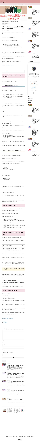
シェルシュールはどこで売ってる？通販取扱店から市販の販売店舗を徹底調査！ (19, 403)
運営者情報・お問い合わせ (9, 435)
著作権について (21, 435)
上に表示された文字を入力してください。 (8, 352)
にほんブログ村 (34, 100)
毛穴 (6, 322)
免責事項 (25, 435)
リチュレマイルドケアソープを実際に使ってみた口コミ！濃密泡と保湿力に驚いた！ (19, 391)
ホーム (16, 4)
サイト (3, 347)
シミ (3, 322)
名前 (3, 340)
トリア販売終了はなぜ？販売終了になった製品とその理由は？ (19, 414)
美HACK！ (2, 2)
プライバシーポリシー (15, 435)
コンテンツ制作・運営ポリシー (30, 435)
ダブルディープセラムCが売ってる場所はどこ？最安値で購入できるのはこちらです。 (19, 379)
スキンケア (23, 4)
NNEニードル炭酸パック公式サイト (7, 318)
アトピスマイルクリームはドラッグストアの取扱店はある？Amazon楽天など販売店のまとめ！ (34, 42)
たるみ (5, 322)
